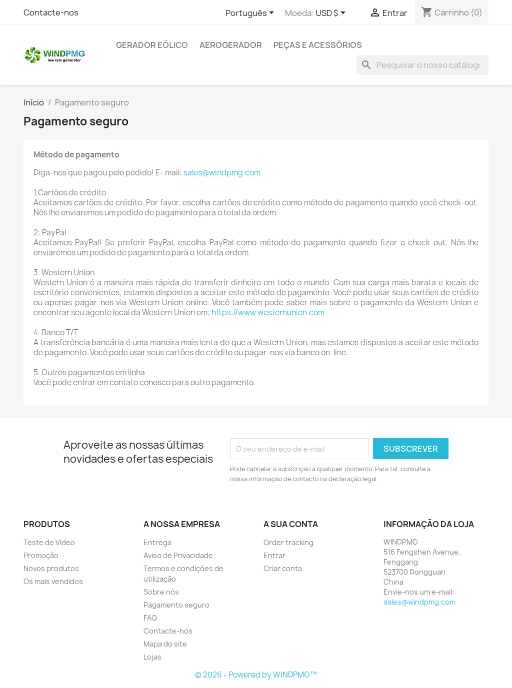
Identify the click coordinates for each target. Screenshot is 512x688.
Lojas (153, 657)
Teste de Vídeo (49, 542)
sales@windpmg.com (222, 172)
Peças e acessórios (318, 44)
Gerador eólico (152, 44)
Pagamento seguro (177, 605)
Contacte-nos (51, 12)
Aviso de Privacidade (178, 555)
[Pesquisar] (422, 65)
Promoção (41, 555)
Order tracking (289, 542)
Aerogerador (231, 44)
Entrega (158, 542)
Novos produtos (51, 568)
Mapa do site (165, 644)
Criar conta (283, 568)
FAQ (150, 618)
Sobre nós (161, 592)
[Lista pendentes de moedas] (332, 13)
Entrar (275, 555)
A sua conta (291, 524)
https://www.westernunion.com (268, 312)
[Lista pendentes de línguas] (252, 13)
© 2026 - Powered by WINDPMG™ (256, 675)
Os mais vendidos (53, 581)
